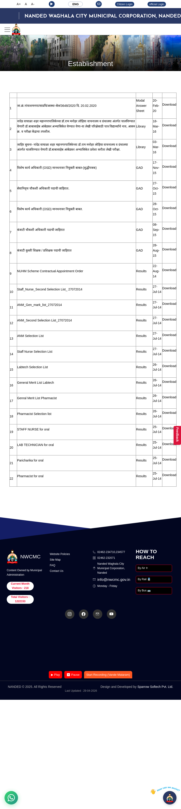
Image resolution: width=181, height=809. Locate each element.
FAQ (52, 565)
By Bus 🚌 (144, 590)
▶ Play (55, 674)
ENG (75, 4)
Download (169, 104)
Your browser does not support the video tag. (90, 645)
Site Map (55, 559)
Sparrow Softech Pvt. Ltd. (155, 687)
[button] (52, 4)
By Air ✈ (143, 568)
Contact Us (56, 571)
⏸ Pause (73, 674)
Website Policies (60, 554)
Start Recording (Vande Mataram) (108, 674)
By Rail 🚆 (144, 579)
